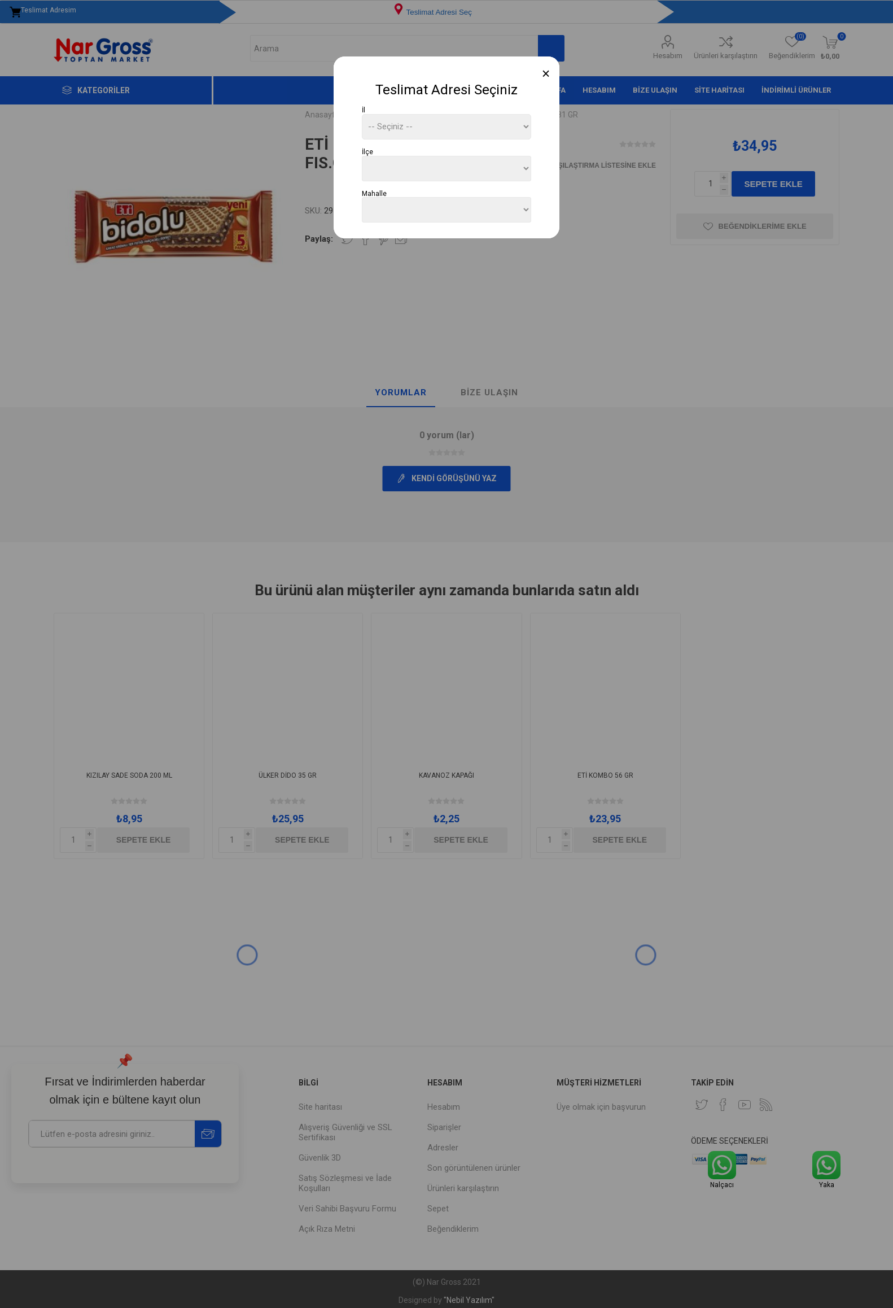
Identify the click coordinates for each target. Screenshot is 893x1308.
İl (363, 110)
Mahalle (374, 193)
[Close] (546, 73)
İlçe (367, 152)
